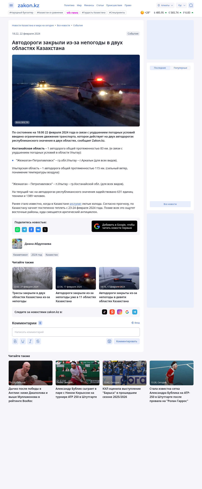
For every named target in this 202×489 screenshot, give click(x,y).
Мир (79, 5)
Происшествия (114, 5)
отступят (75, 204)
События (78, 25)
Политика (69, 5)
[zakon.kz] (28, 5)
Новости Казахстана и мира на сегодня (33, 25)
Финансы (89, 5)
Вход (137, 322)
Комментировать (126, 341)
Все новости (63, 25)
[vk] (38, 229)
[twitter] (45, 229)
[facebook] (31, 229)
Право (128, 5)
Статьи (100, 5)
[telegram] (24, 229)
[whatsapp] (17, 229)
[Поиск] (191, 5)
